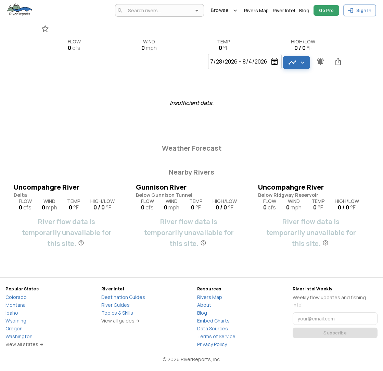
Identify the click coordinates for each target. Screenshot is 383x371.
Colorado (16, 297)
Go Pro (327, 10)
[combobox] (158, 10)
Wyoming (15, 320)
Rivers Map (256, 10)
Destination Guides (123, 297)
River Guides (115, 305)
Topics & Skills (117, 313)
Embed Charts (213, 320)
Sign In (359, 10)
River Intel (284, 10)
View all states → (24, 344)
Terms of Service (216, 336)
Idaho (11, 313)
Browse (224, 10)
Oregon (14, 328)
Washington (19, 336)
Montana (15, 305)
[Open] (197, 10)
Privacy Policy (212, 344)
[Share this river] (338, 61)
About (204, 305)
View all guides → (120, 320)
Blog (304, 10)
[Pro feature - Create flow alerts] (320, 61)
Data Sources (212, 328)
